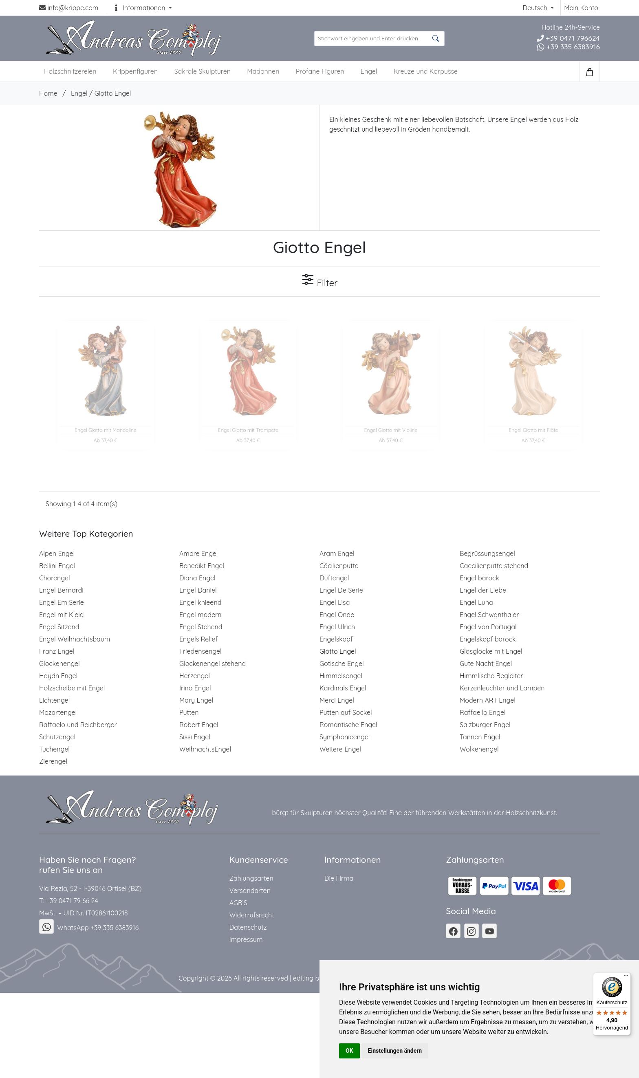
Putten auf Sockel (346, 712)
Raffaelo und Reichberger (78, 725)
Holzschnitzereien (70, 71)
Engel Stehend (201, 627)
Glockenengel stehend (212, 663)
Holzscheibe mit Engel (72, 688)
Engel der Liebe (483, 590)
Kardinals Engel (343, 688)
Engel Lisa (335, 602)
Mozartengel (58, 712)
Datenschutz (248, 927)
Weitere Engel (340, 749)
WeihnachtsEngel (205, 749)
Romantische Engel (348, 725)
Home (48, 93)
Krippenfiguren (135, 71)
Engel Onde (337, 615)
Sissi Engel (194, 737)
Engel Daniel (198, 590)
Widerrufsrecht (251, 915)
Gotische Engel (342, 663)
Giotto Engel (113, 93)
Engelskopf (336, 639)
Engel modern (200, 615)
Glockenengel (59, 663)
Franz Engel (57, 651)
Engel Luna (476, 602)
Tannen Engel (480, 737)
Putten (189, 712)
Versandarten (250, 890)
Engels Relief (198, 639)
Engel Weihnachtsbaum (74, 639)
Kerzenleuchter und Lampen (502, 688)
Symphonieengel (345, 737)
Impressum (246, 939)
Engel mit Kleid (61, 615)
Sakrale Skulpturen (202, 71)
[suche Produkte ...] (379, 38)
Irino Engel (195, 688)
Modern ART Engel (488, 700)
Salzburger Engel (485, 725)
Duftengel (334, 578)
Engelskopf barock (488, 639)
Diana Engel (197, 578)
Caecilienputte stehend (494, 566)
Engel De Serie (341, 590)
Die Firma (338, 878)
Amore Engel (198, 553)
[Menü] (626, 977)
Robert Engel (198, 725)
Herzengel (194, 676)
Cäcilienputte (339, 566)
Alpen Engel (57, 553)
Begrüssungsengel (487, 553)
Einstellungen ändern (395, 1050)
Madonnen (263, 71)
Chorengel (54, 578)
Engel (369, 71)
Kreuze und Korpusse (426, 71)
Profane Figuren (320, 71)
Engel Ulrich (337, 627)
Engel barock (479, 578)
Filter (319, 281)
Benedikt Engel (201, 566)
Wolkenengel (479, 749)
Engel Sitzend (59, 627)
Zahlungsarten (251, 878)
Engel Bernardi (61, 590)
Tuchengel (54, 749)
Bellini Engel (57, 566)
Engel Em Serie (61, 602)
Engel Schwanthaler (489, 615)
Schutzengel (57, 737)
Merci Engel (337, 700)
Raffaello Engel (483, 712)
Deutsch (535, 8)
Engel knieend (200, 602)
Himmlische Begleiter (491, 676)
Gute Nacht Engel (486, 663)
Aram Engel (337, 553)
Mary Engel (196, 700)
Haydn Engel (58, 676)
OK (349, 1050)
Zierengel (53, 761)
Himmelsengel (341, 676)
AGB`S (238, 902)
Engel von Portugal (488, 627)
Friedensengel (200, 651)
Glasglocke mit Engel (491, 651)
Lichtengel (54, 700)
